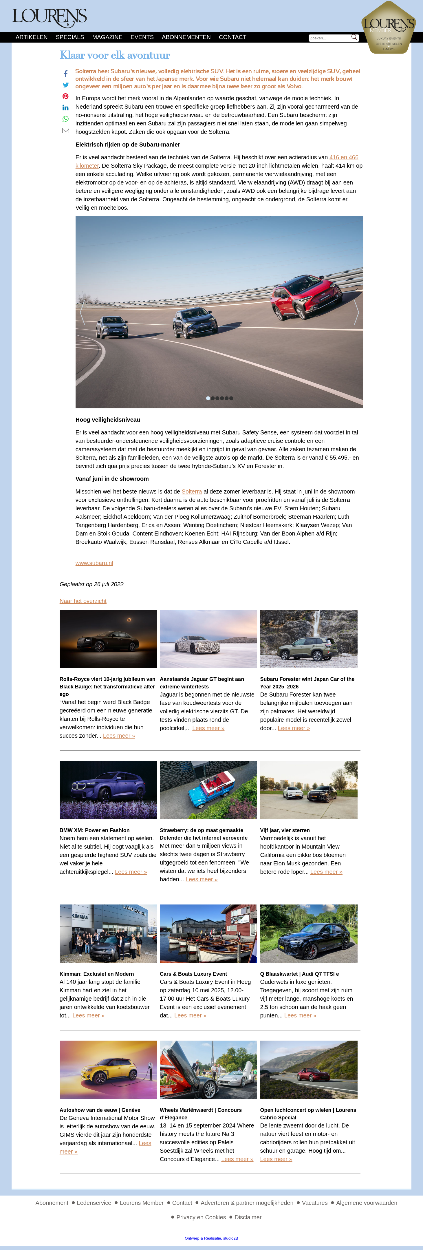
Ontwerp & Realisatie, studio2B (211, 1238)
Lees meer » (119, 735)
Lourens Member (142, 1203)
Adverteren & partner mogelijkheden (247, 1203)
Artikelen (32, 37)
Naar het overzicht (83, 601)
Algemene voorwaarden (366, 1203)
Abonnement (52, 1203)
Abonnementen (186, 37)
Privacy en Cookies (201, 1217)
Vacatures (315, 1203)
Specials (70, 37)
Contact (232, 37)
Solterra (192, 491)
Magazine (107, 37)
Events (142, 37)
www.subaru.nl (94, 563)
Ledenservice (94, 1203)
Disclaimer (248, 1217)
